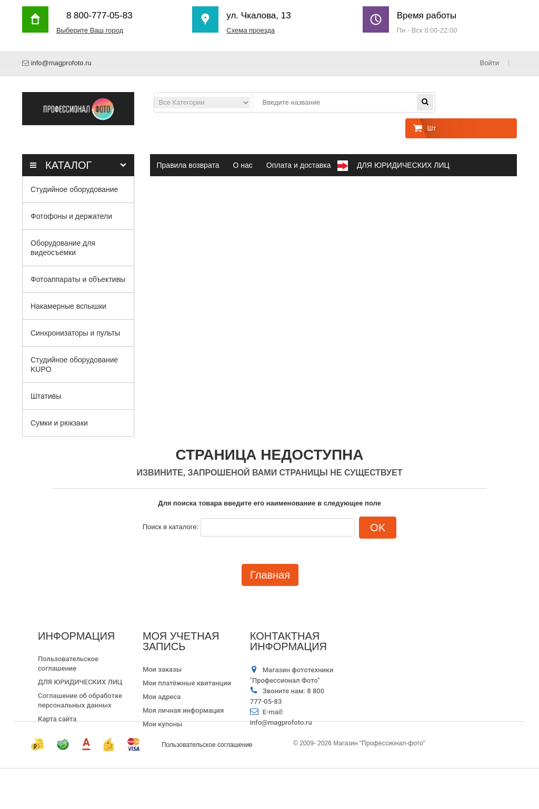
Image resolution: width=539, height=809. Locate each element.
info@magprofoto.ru (61, 63)
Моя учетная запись (181, 641)
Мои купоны (163, 724)
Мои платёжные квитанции (187, 683)
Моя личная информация (183, 710)
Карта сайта (57, 719)
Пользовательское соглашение (207, 785)
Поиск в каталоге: (170, 527)
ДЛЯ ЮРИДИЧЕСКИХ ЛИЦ (80, 682)
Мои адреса (162, 697)
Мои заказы (162, 669)
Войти (490, 63)
